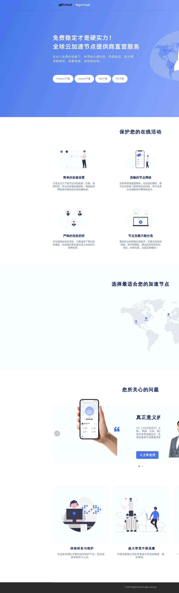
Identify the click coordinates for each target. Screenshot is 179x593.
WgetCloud (136, 587)
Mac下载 (103, 78)
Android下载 (84, 78)
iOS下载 (120, 78)
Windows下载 (63, 78)
